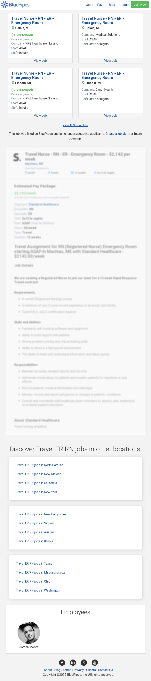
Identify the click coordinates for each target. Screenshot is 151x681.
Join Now (140, 4)
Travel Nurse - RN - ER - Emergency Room (32, 20)
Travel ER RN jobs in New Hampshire (41, 514)
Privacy (79, 670)
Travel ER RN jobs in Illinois (34, 541)
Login (125, 5)
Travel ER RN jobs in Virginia (35, 523)
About (48, 670)
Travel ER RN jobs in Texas (34, 563)
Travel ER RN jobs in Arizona (35, 532)
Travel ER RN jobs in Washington (38, 590)
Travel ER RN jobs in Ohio (33, 581)
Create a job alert (117, 134)
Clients (91, 670)
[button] (101, 5)
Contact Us (105, 670)
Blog (57, 670)
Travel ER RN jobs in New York (36, 492)
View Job (40, 61)
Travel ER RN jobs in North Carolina (39, 465)
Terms (67, 670)
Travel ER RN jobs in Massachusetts (40, 572)
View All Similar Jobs (75, 125)
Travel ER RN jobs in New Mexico (38, 474)
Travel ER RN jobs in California (36, 483)
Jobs (89, 5)
